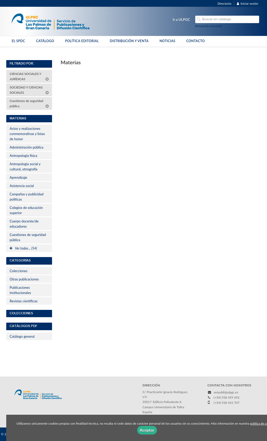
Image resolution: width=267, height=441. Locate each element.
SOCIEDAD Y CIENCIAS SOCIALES (29, 89)
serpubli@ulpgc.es (226, 392)
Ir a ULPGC (181, 19)
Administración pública (26, 147)
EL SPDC (18, 41)
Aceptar (147, 429)
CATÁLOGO (45, 41)
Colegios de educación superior (26, 210)
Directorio (224, 3)
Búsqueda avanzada (208, 26)
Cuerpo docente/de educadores (24, 223)
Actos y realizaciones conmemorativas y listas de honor (27, 133)
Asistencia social (22, 186)
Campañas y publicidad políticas (26, 196)
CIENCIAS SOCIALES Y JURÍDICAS (29, 76)
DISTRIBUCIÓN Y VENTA (129, 41)
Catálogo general (22, 336)
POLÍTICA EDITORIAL (82, 41)
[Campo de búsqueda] (227, 19)
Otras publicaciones (24, 279)
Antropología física (23, 156)
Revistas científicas (23, 301)
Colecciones (18, 271)
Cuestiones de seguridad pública (29, 103)
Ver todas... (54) (23, 248)
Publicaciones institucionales (20, 290)
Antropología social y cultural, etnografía (25, 166)
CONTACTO (195, 41)
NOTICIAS (167, 41)
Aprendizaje (18, 177)
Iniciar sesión (247, 3)
